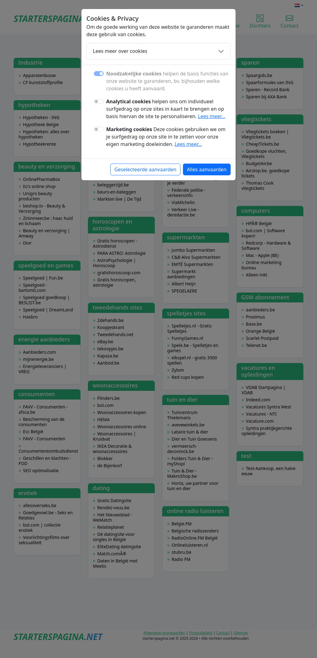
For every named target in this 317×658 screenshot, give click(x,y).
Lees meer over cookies (120, 51)
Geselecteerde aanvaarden (145, 169)
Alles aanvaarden (207, 169)
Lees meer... (211, 116)
